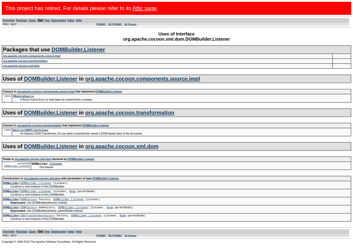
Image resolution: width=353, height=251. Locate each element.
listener (56, 166)
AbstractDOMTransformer (30, 132)
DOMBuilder (11, 186)
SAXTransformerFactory (38, 221)
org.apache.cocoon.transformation (129, 114)
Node (72, 195)
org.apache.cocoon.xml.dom (121, 148)
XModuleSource (23, 97)
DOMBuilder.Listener (78, 49)
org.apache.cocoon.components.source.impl (142, 79)
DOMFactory (29, 204)
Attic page (145, 8)
